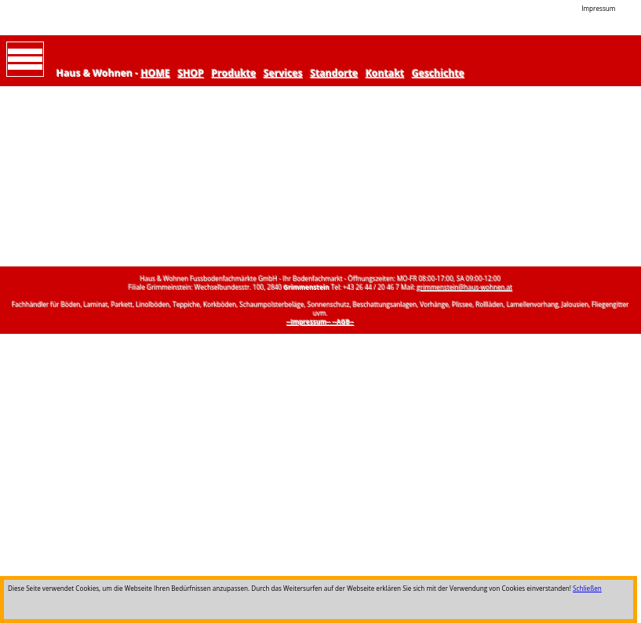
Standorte (335, 73)
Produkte (234, 73)
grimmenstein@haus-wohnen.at (465, 287)
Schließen (587, 588)
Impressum (598, 8)
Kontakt (385, 73)
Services (283, 73)
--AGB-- (344, 321)
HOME (156, 73)
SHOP (191, 73)
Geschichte (438, 73)
